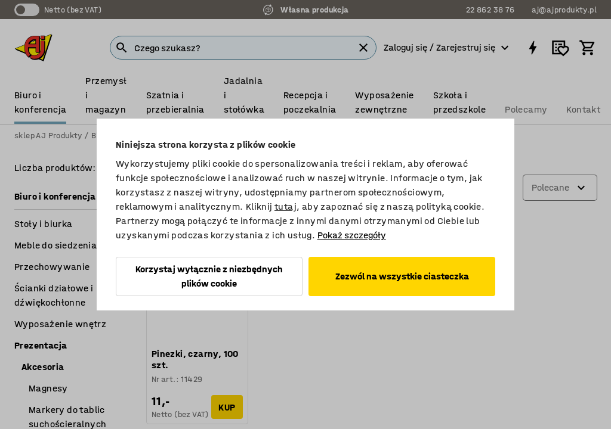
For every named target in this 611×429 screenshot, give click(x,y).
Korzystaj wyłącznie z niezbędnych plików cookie (209, 276)
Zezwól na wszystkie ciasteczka (402, 276)
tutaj (285, 206)
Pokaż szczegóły (351, 235)
